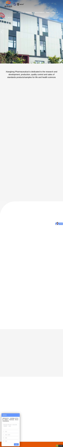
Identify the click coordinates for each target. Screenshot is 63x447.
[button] (2, 31)
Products (28, 12)
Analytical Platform (38, 12)
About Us (21, 12)
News (47, 12)
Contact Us (54, 12)
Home (15, 12)
